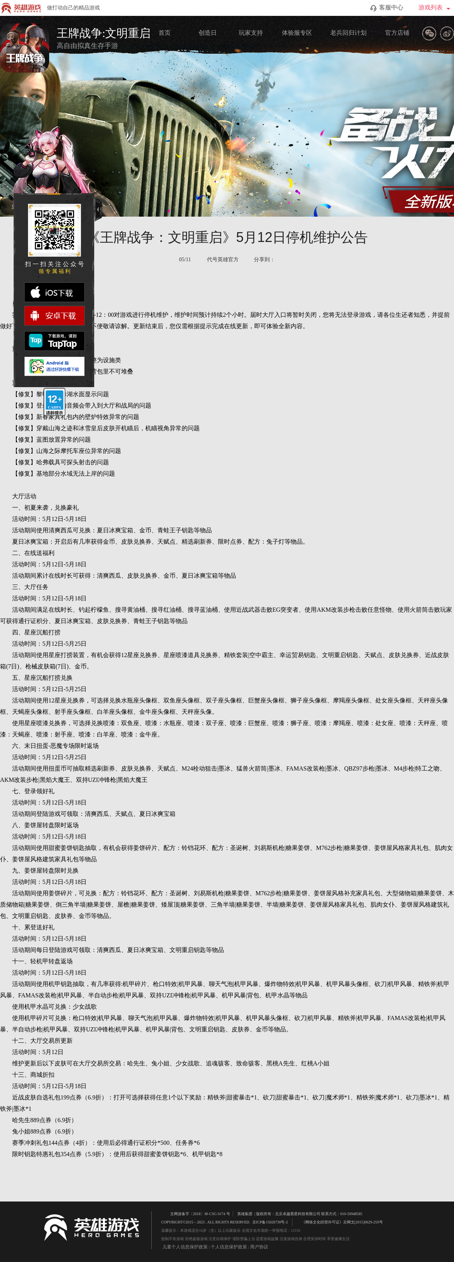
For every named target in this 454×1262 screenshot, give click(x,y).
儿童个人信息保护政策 (185, 1247)
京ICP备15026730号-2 (270, 1222)
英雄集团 (244, 1214)
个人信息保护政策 (229, 1247)
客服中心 (386, 8)
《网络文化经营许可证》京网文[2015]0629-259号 (338, 1221)
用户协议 (259, 1247)
